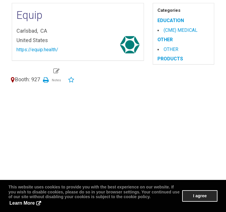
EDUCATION (170, 20)
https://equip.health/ (37, 49)
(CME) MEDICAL (180, 30)
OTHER (165, 39)
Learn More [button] (22, 203)
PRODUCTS (170, 59)
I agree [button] (200, 195)
